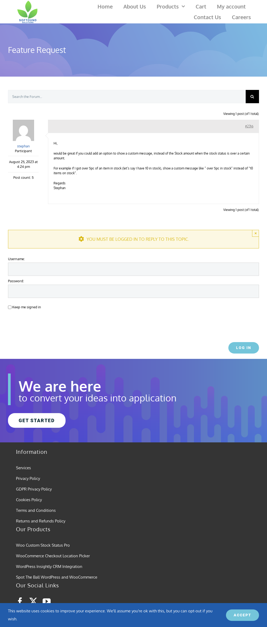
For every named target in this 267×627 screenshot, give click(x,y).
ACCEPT (242, 615)
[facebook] (20, 601)
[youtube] (47, 601)
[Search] (252, 96)
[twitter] (33, 601)
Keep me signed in (26, 307)
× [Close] (255, 233)
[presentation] (44, 324)
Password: (16, 281)
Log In (243, 348)
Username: (16, 258)
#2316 (249, 126)
